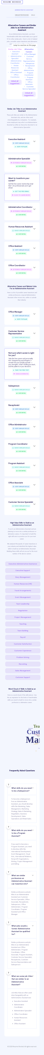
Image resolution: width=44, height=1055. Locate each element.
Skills (33, 15)
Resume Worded (12, 2)
